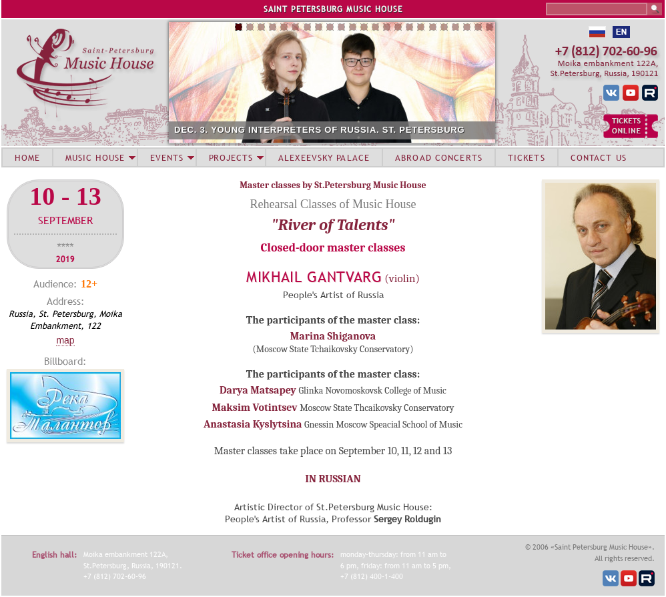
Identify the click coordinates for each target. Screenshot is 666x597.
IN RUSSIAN (332, 479)
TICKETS (526, 157)
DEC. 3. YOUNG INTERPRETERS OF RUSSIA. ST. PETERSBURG (319, 130)
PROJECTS (231, 157)
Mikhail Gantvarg (314, 277)
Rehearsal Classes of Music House (333, 204)
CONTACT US (599, 157)
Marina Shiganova (333, 336)
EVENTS (167, 157)
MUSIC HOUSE (94, 157)
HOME (27, 157)
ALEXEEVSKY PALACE (324, 157)
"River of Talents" (333, 224)
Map (65, 340)
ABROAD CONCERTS (438, 157)
